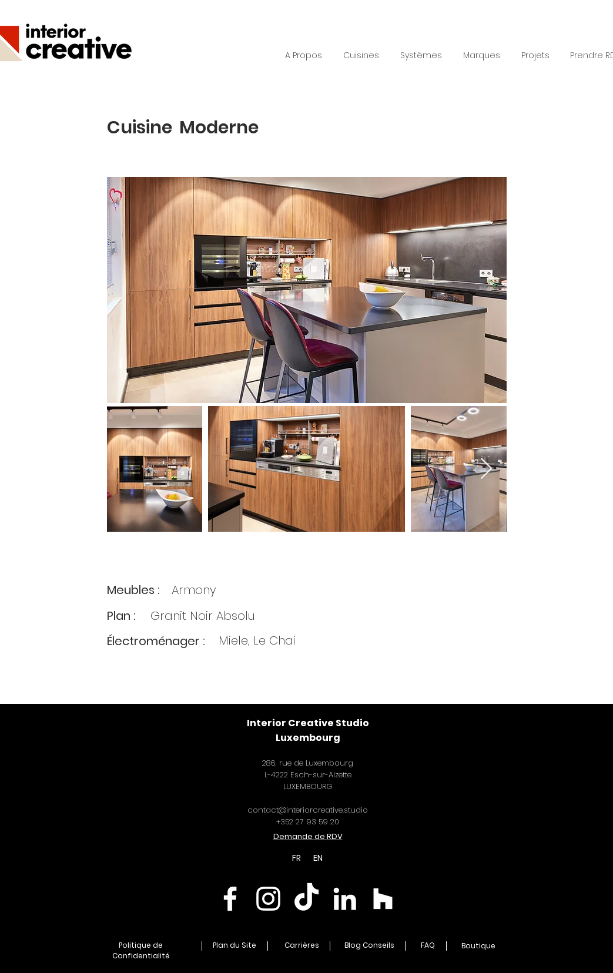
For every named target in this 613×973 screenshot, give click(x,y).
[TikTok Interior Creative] (306, 899)
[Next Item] (486, 469)
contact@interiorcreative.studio (307, 810)
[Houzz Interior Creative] (383, 899)
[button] (421, 55)
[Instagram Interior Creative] (268, 899)
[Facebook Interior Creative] (230, 899)
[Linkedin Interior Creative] (345, 899)
